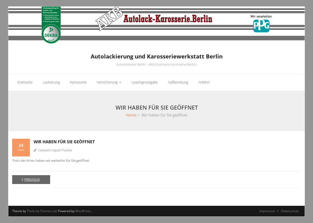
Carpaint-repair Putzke (55, 150)
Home (131, 114)
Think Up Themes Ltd (41, 211)
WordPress (83, 211)
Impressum (267, 211)
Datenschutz (290, 211)
